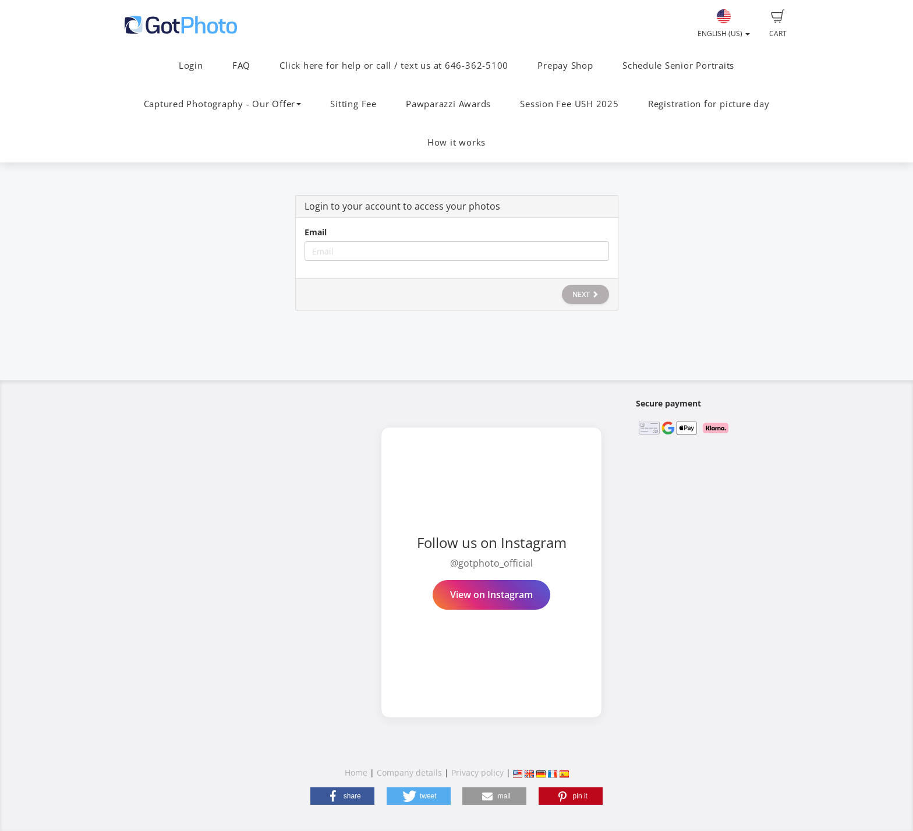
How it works (456, 142)
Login (191, 65)
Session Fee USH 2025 (569, 104)
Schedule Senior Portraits (678, 65)
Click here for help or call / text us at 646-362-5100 (393, 65)
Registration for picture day (709, 104)
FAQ (241, 65)
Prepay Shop (565, 65)
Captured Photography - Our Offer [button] (223, 104)
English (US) (724, 23)
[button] (342, 796)
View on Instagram (491, 594)
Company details (409, 772)
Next (585, 294)
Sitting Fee (353, 104)
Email (316, 232)
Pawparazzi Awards (448, 104)
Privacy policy (477, 772)
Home (356, 772)
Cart (778, 23)
